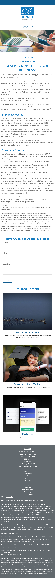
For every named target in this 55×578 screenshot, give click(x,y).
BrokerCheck (46, 500)
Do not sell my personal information (33, 530)
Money (27, 485)
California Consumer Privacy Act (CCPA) (15, 527)
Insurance (27, 480)
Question (6, 264)
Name (6, 242)
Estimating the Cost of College (27, 384)
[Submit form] (7, 280)
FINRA (37, 537)
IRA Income (27, 434)
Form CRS (9, 497)
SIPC (42, 537)
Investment (27, 476)
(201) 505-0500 (27, 27)
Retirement (27, 474)
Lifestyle (27, 487)
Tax (27, 483)
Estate (27, 478)
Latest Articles (27, 490)
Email (6, 253)
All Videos (27, 492)
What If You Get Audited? (27, 332)
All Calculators (27, 494)
